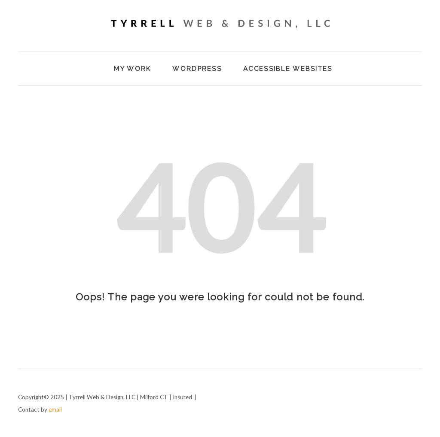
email (55, 409)
